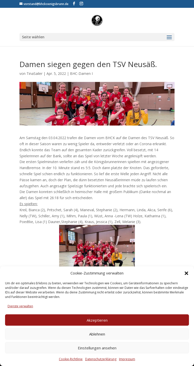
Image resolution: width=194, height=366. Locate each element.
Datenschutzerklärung (100, 359)
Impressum (127, 359)
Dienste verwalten (20, 306)
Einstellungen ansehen (97, 347)
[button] (186, 273)
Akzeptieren (97, 320)
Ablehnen (97, 334)
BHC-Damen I (81, 73)
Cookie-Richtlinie (71, 359)
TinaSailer (34, 73)
